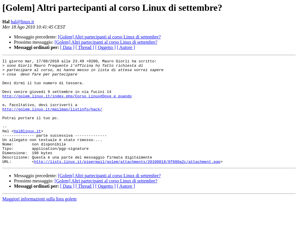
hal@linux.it (22, 21)
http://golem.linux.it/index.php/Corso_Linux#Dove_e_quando (67, 103)
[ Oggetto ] (105, 47)
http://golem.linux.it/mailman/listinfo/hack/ (52, 119)
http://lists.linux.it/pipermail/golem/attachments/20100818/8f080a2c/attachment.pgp (127, 182)
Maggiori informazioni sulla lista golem (39, 219)
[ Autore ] (126, 47)
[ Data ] (67, 47)
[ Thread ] (85, 47)
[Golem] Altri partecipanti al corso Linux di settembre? (109, 36)
